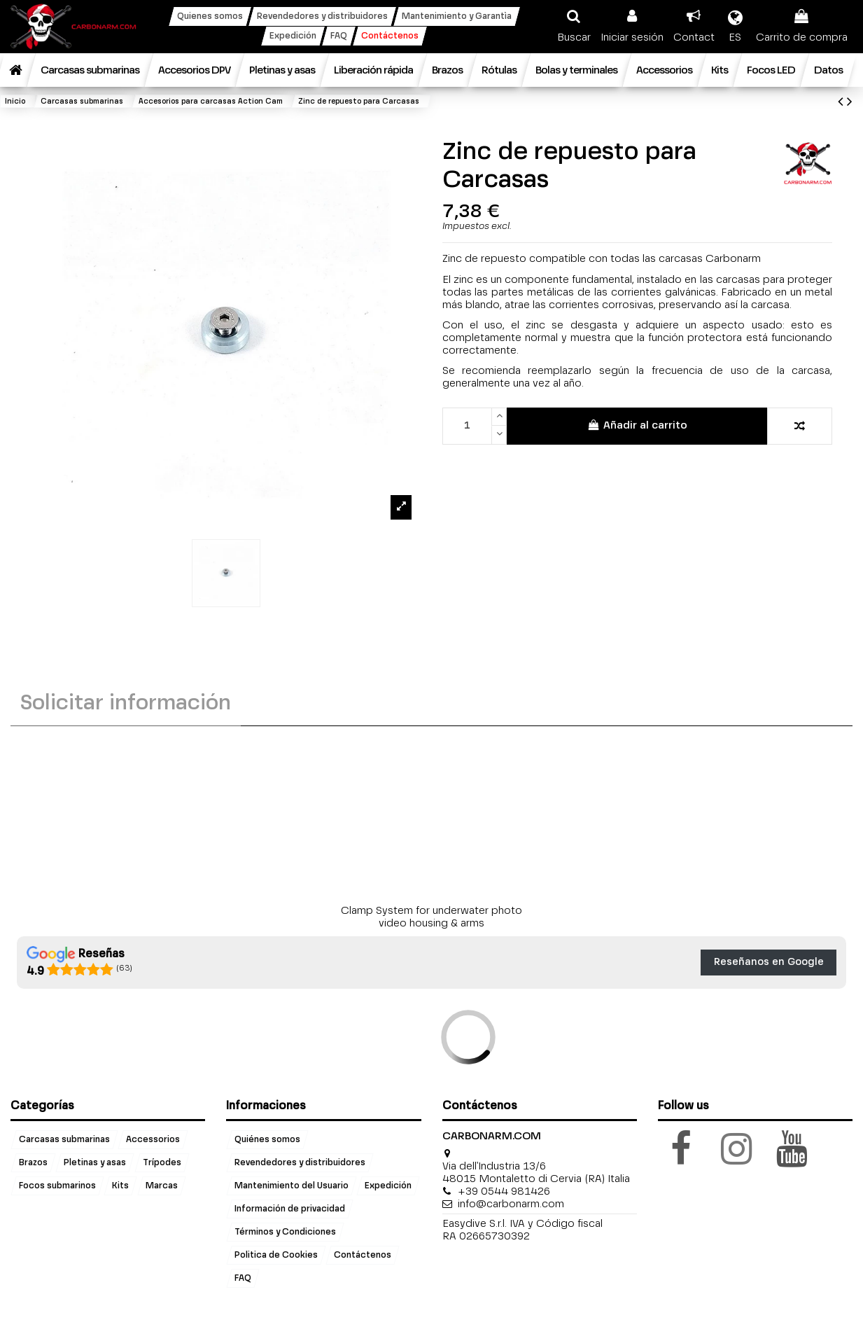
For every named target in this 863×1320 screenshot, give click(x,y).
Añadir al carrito (637, 425)
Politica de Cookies (276, 1255)
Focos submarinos (57, 1185)
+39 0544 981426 (504, 1191)
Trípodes (162, 1162)
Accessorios (153, 1139)
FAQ (242, 1278)
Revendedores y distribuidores (299, 1162)
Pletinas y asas (95, 1162)
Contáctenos (362, 1255)
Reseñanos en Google (769, 962)
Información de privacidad (289, 1208)
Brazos (33, 1162)
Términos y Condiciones (285, 1232)
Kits (120, 1185)
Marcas (162, 1185)
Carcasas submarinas (64, 1139)
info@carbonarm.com (511, 1204)
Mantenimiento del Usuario (291, 1185)
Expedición (388, 1185)
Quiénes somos (267, 1139)
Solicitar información (125, 703)
